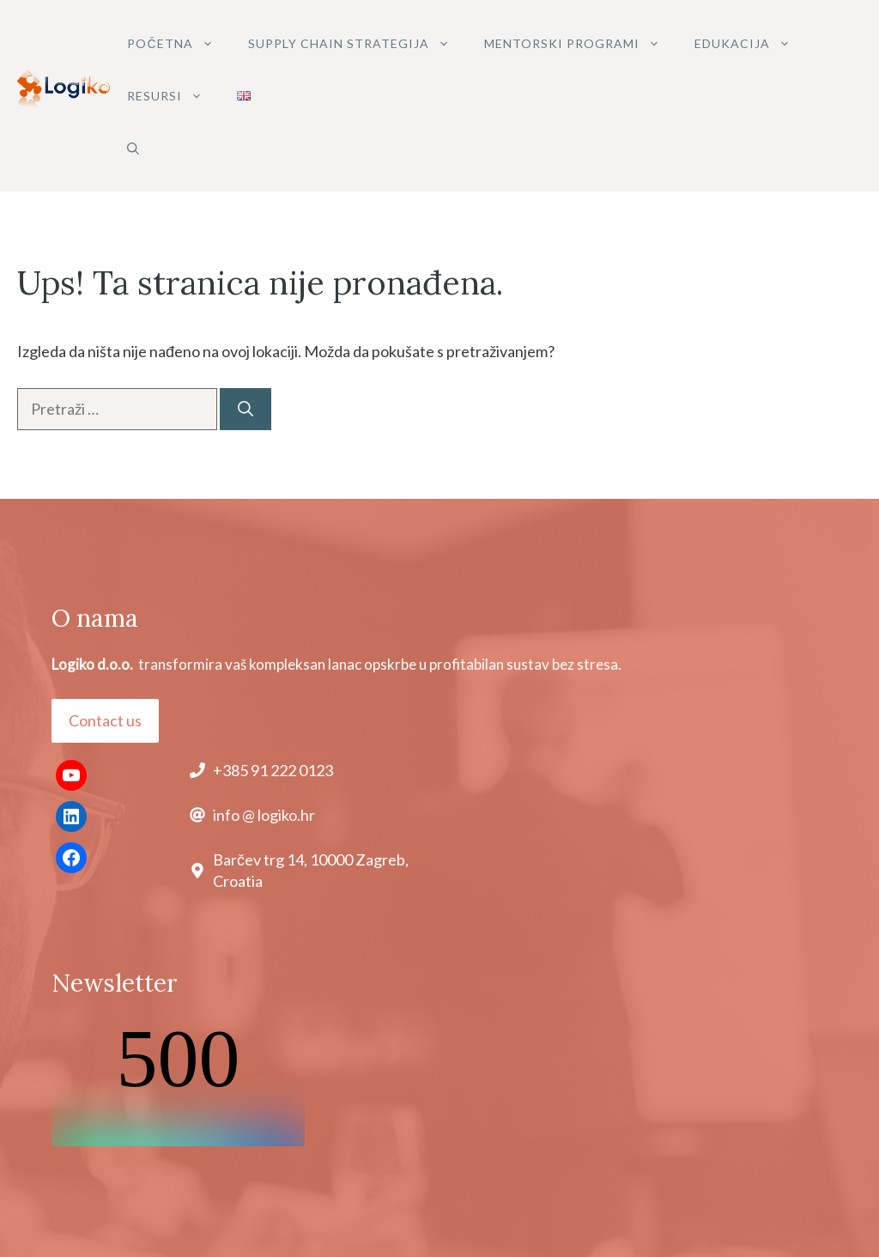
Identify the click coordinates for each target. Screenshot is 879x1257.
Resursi (173, 96)
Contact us (105, 720)
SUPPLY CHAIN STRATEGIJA (357, 43)
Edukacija (751, 43)
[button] (133, 148)
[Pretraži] (245, 409)
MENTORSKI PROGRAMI (580, 43)
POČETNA (178, 43)
